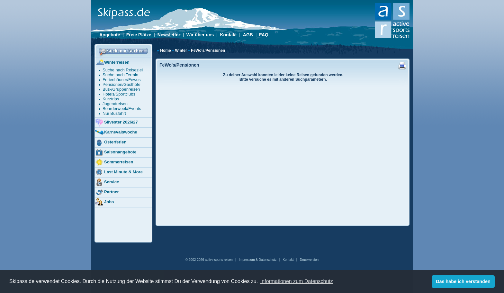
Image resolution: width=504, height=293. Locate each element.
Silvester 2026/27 (116, 122)
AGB (248, 34)
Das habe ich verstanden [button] (463, 281)
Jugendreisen (115, 103)
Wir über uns (200, 34)
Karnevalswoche (115, 132)
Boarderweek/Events (122, 108)
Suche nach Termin (120, 74)
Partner (106, 192)
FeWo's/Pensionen (208, 50)
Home (165, 50)
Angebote (109, 34)
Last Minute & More (118, 172)
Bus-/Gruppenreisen (121, 89)
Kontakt (228, 34)
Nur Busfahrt (114, 113)
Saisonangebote (115, 152)
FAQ (263, 34)
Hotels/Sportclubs (119, 94)
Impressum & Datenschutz (257, 259)
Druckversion (309, 259)
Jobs (104, 202)
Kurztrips (111, 98)
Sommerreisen (113, 162)
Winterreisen (112, 63)
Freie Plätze (138, 34)
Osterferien (110, 142)
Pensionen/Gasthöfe (121, 84)
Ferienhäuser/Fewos (122, 79)
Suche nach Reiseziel (123, 70)
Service (106, 182)
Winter (181, 50)
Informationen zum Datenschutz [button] (296, 281)
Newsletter (169, 34)
